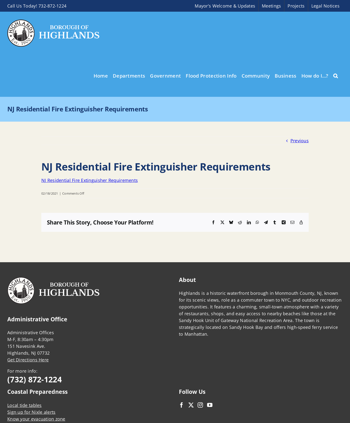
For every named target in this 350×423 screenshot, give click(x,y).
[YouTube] (209, 405)
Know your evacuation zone (36, 419)
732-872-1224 (52, 6)
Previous (299, 141)
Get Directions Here (28, 360)
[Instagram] (200, 405)
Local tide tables (24, 405)
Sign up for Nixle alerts (31, 412)
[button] (335, 75)
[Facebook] (181, 405)
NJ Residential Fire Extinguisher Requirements (89, 180)
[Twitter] (191, 405)
